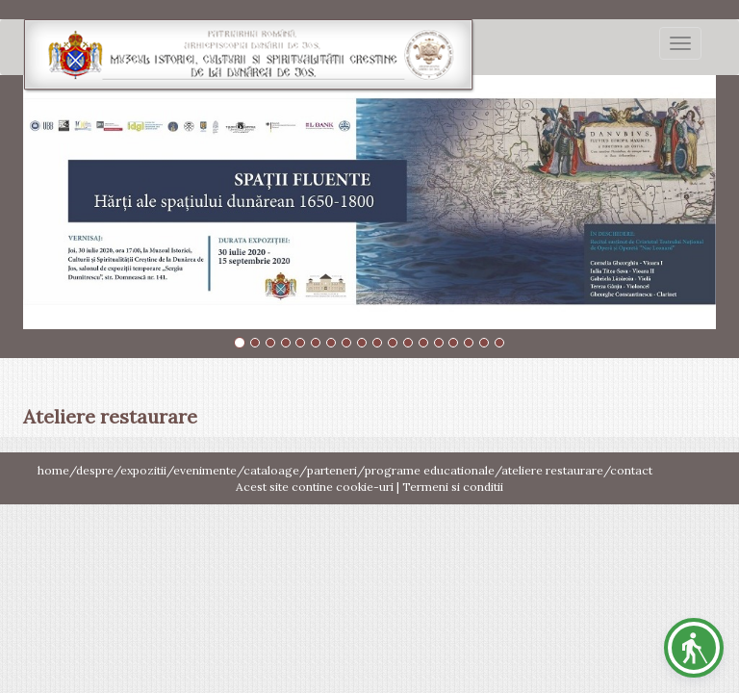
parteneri (332, 470)
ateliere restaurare (552, 470)
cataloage (271, 470)
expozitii (143, 470)
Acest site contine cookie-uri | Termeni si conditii (369, 486)
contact (631, 470)
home (53, 470)
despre (95, 470)
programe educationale (430, 470)
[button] (694, 648)
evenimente (205, 470)
